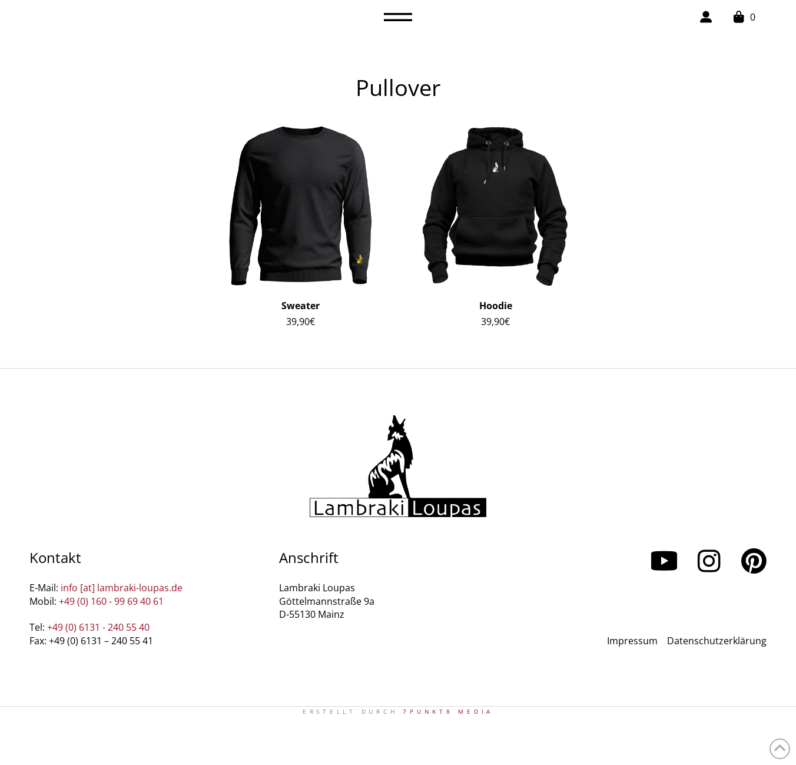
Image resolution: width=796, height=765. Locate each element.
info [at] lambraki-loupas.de (122, 587)
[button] (398, 17)
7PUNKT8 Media (448, 712)
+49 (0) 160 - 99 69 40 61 (111, 601)
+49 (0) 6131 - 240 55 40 (98, 627)
